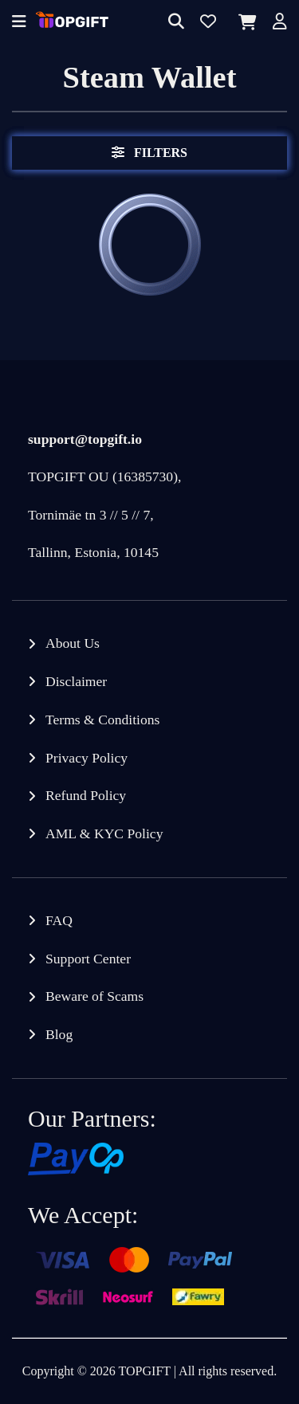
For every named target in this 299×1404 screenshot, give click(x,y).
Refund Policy (85, 795)
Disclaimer (76, 681)
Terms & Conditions (102, 719)
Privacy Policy (86, 758)
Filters (149, 152)
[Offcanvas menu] (19, 23)
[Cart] (244, 22)
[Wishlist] (208, 23)
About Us (72, 643)
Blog (59, 1034)
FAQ (59, 920)
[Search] (176, 23)
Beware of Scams (94, 996)
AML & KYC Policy (104, 833)
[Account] (280, 22)
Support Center (88, 959)
